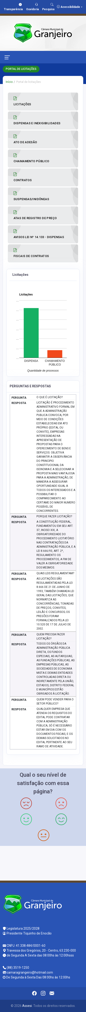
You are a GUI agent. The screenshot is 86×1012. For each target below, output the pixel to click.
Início (9, 82)
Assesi (27, 1006)
